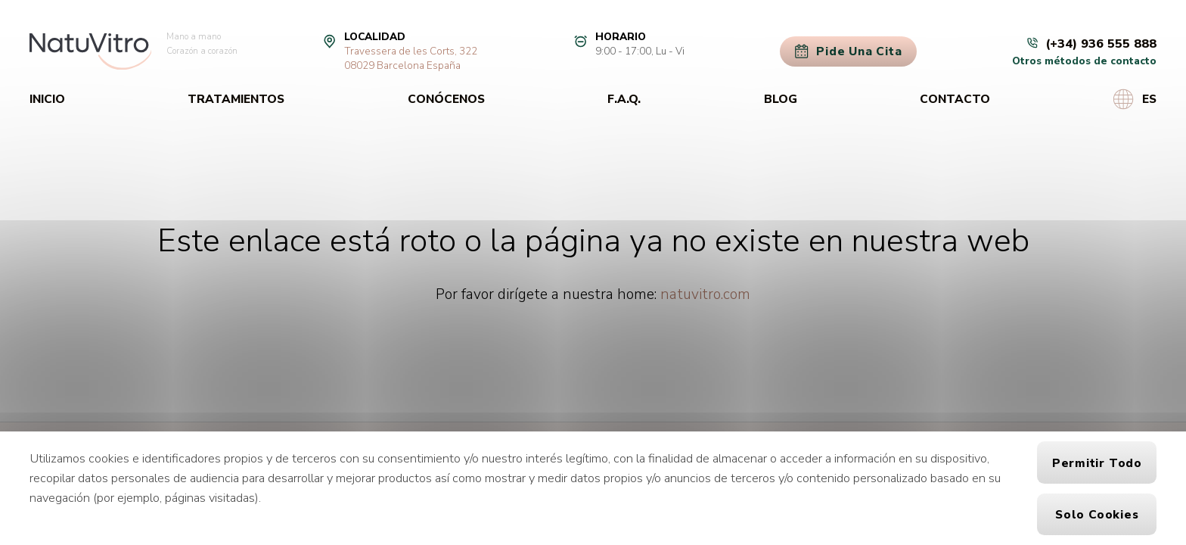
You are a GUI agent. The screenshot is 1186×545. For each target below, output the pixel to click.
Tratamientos (236, 99)
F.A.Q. (624, 99)
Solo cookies (1096, 514)
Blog (780, 99)
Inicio (47, 99)
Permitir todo (1097, 463)
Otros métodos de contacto (1084, 61)
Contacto (955, 99)
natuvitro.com (705, 294)
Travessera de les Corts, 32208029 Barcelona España (410, 58)
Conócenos (446, 99)
